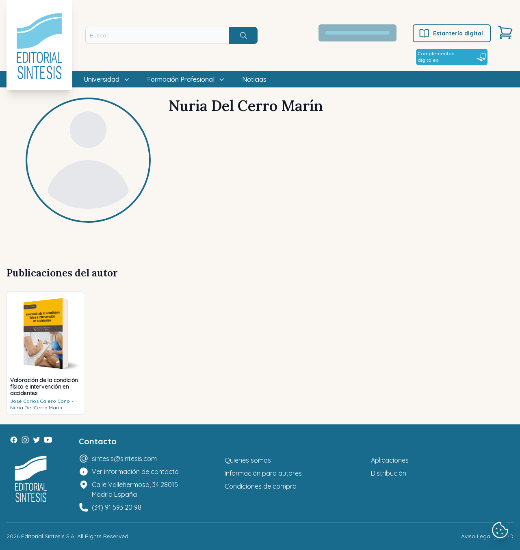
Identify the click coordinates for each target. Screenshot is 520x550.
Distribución (388, 473)
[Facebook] (14, 440)
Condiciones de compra (261, 486)
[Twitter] (36, 440)
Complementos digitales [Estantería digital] (452, 56)
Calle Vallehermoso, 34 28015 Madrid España (135, 489)
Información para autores (263, 473)
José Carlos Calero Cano (40, 401)
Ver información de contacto (135, 471)
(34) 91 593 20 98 (116, 507)
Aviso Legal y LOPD (487, 536)
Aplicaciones (390, 460)
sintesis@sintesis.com (124, 458)
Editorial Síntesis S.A (47, 536)
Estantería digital (450, 33)
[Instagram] (25, 440)
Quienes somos (248, 460)
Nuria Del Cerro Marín (36, 407)
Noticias (254, 79)
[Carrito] (505, 32)
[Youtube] (48, 440)
